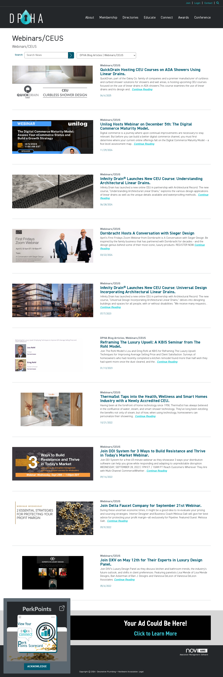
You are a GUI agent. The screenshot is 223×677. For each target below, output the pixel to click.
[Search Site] (218, 3)
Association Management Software (194, 652)
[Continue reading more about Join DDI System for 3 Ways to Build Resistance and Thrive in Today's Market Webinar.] (157, 471)
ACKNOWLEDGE (37, 666)
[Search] (71, 55)
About (89, 17)
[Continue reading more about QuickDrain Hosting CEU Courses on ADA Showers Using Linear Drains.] (142, 89)
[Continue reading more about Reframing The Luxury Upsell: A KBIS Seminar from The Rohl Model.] (167, 362)
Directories (130, 17)
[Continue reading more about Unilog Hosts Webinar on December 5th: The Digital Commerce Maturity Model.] (144, 144)
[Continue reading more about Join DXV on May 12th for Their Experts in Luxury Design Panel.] (124, 579)
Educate (150, 17)
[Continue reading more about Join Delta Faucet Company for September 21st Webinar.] (117, 521)
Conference (202, 17)
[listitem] (190, 3)
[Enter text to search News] (46, 55)
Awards (183, 17)
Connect (167, 17)
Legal (141, 672)
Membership (108, 17)
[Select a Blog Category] (106, 55)
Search (19, 55)
